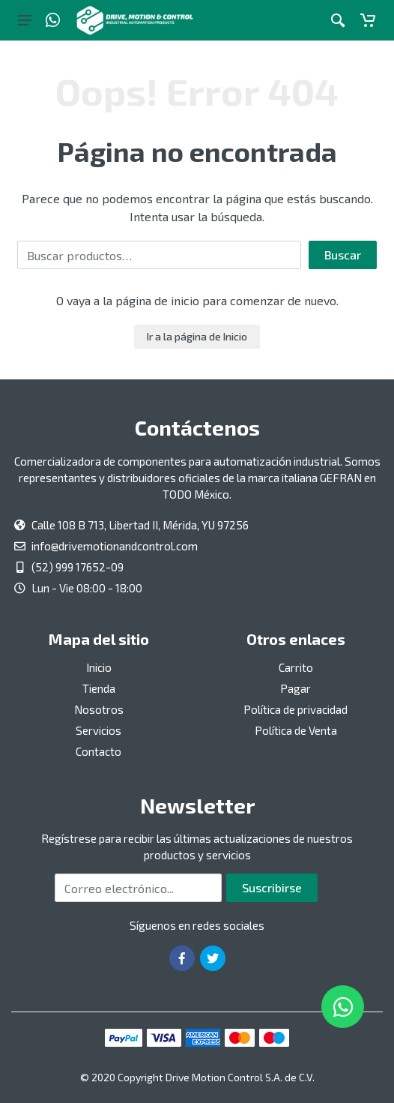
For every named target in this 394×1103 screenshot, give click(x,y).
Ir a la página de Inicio (197, 336)
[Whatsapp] (53, 20)
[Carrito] (368, 20)
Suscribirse (272, 887)
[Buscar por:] (159, 255)
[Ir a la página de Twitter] (212, 958)
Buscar (342, 254)
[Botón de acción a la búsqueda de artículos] (338, 20)
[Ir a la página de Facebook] (182, 958)
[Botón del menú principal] (24, 20)
